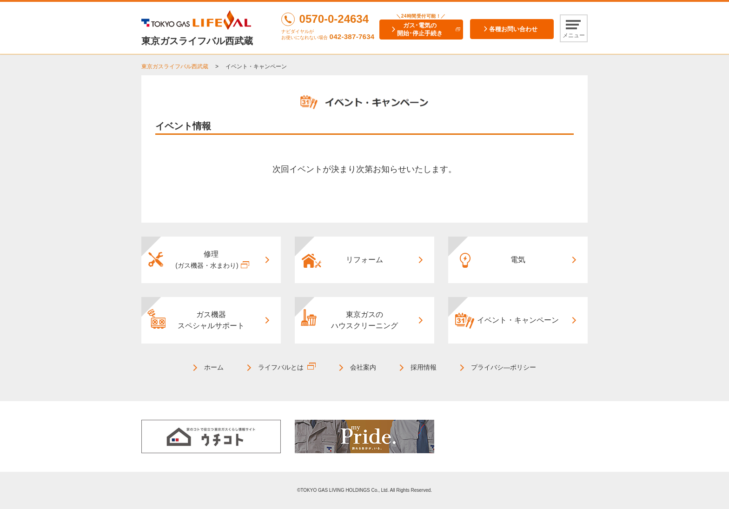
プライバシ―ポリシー (503, 367)
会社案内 (363, 367)
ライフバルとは (281, 367)
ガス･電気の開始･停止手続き (420, 29)
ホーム (214, 367)
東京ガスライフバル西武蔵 (174, 66)
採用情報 (424, 367)
